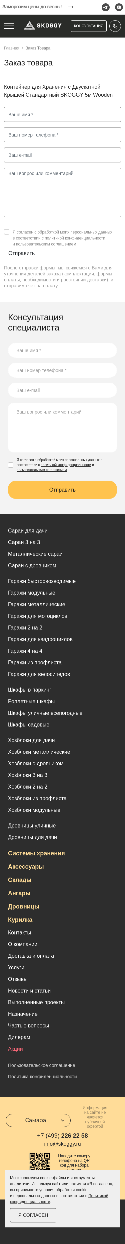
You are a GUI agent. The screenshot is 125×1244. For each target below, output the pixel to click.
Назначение (23, 1014)
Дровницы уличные (32, 825)
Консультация (88, 26)
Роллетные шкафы (31, 701)
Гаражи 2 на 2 (25, 627)
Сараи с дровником (32, 565)
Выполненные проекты (36, 1002)
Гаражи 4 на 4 (25, 651)
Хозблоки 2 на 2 (27, 787)
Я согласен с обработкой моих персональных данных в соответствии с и (62, 238)
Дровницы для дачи (32, 837)
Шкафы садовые (28, 724)
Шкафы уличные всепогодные (45, 713)
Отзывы (18, 979)
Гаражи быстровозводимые (42, 581)
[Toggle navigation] (9, 26)
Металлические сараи (35, 554)
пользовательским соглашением (46, 244)
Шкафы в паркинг (29, 690)
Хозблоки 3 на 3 (27, 775)
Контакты (19, 932)
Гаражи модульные (31, 593)
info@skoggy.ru (62, 1144)
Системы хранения (36, 853)
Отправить (21, 253)
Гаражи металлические (36, 604)
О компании (22, 944)
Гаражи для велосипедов (39, 674)
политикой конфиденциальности (75, 238)
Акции (15, 1049)
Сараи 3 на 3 (24, 542)
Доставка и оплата (31, 956)
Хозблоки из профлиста (37, 798)
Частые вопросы (28, 1025)
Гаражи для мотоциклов (37, 616)
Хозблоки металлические (39, 752)
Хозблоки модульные (34, 810)
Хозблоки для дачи (31, 740)
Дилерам (19, 1037)
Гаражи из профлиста (35, 662)
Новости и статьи (29, 991)
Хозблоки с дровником (36, 763)
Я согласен (33, 1215)
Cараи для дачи (28, 530)
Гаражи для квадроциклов (40, 639)
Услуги (16, 967)
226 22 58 (62, 1135)
